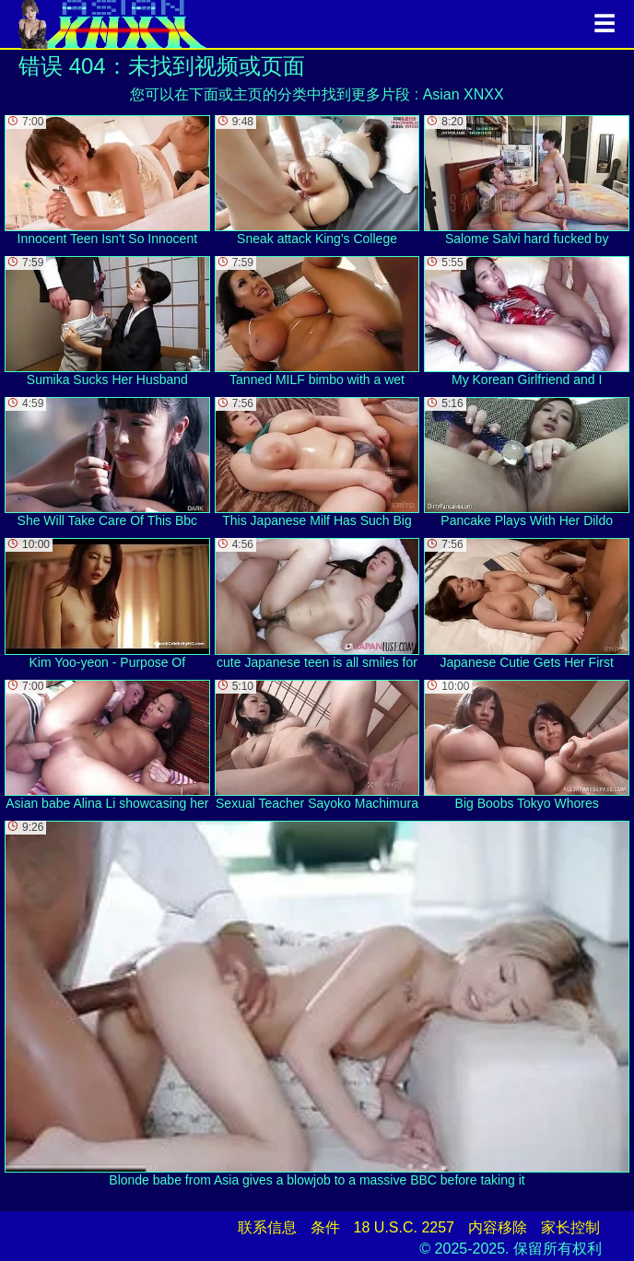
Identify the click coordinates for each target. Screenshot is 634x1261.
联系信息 (267, 1227)
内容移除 (497, 1227)
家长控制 (570, 1227)
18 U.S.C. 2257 (404, 1227)
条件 (325, 1227)
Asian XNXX (463, 94)
